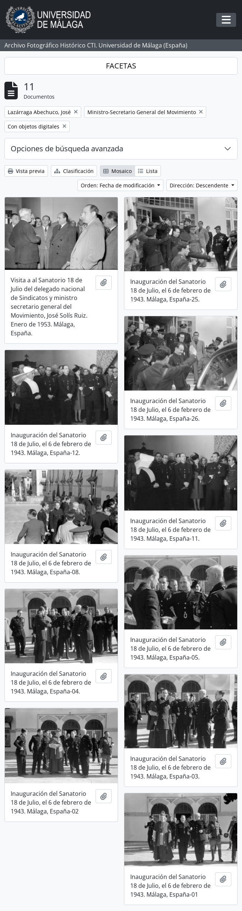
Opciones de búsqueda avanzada (67, 148)
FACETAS (121, 66)
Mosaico (117, 170)
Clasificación (74, 170)
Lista (148, 170)
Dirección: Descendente (200, 185)
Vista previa (26, 170)
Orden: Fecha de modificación (118, 185)
